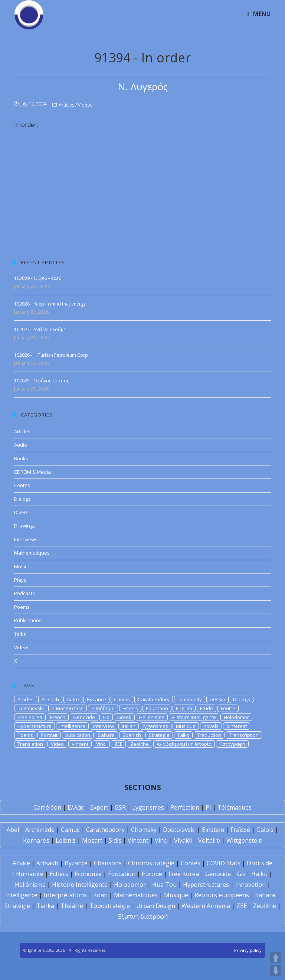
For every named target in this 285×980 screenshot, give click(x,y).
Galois (264, 830)
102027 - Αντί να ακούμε (40, 329)
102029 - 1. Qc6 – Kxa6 (37, 278)
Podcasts (24, 593)
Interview (103, 726)
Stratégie (17, 906)
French (57, 717)
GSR (120, 807)
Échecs (59, 874)
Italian (128, 726)
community (189, 699)
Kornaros (36, 840)
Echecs (130, 708)
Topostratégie (109, 906)
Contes (22, 485)
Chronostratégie (151, 863)
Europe (152, 874)
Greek (124, 717)
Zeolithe (139, 744)
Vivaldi (183, 840)
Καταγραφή (232, 744)
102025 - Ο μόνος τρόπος (41, 381)
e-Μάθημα (103, 708)
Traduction (209, 735)
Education (157, 708)
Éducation (121, 874)
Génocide (218, 874)
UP (275, 957)
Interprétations (65, 895)
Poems (22, 607)
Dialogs (22, 499)
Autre (73, 699)
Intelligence (72, 726)
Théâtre (71, 906)
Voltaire (209, 840)
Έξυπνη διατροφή (143, 916)
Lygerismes (148, 807)
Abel (13, 830)
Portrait (49, 735)
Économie (88, 874)
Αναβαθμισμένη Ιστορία (184, 744)
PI (208, 807)
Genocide (84, 717)
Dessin (217, 699)
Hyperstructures (206, 885)
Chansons (108, 863)
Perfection (184, 807)
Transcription (244, 735)
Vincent (80, 744)
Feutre (228, 708)
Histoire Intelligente (194, 717)
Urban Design (155, 906)
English (184, 708)
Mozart (92, 840)
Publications (28, 620)
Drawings (24, 525)
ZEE (118, 744)
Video (57, 744)
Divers (21, 512)
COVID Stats (223, 863)
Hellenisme (151, 717)
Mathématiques (136, 895)
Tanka (45, 906)
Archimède (40, 830)
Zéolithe (264, 906)
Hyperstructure (34, 726)
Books (21, 458)
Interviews (25, 539)
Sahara (106, 735)
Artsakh (50, 699)
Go (106, 717)
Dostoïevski (179, 830)
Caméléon (47, 807)
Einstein (213, 830)
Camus (122, 699)
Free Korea (29, 717)
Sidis (115, 840)
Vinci (101, 744)
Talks (20, 634)
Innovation (250, 885)
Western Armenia (205, 906)
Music (20, 566)
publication (77, 735)
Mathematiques (32, 552)
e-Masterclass (67, 708)
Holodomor (236, 717)
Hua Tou (164, 885)
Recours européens (221, 895)
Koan (100, 895)
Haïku (259, 874)
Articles (66, 105)
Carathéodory (105, 830)
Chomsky (144, 830)
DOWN (275, 970)
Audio (20, 444)
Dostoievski (30, 708)
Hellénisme (30, 885)
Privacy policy (248, 950)
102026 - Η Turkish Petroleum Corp (51, 355)
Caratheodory (154, 699)
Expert (99, 807)
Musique (186, 726)
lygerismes (155, 726)
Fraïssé (240, 830)
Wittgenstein (244, 840)
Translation (30, 744)
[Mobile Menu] (259, 14)
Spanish (131, 735)
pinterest (236, 726)
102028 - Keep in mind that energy (50, 304)
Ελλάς (76, 807)
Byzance (96, 699)
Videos (85, 105)
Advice (21, 863)
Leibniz (66, 840)
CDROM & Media (32, 471)
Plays (20, 579)
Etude (206, 708)
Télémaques (234, 807)
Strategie (159, 735)
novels (211, 726)
